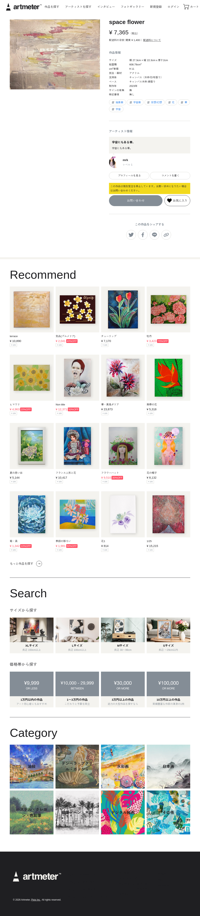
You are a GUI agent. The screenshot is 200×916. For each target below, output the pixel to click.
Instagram (162, 873)
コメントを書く (170, 175)
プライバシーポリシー (132, 878)
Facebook (162, 885)
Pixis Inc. (36, 899)
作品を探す (52, 6)
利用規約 (124, 873)
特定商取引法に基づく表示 (134, 883)
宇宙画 (135, 102)
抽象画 (117, 102)
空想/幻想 (154, 102)
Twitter (160, 879)
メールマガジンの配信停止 (134, 889)
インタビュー (106, 6)
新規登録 (156, 6)
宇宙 (116, 109)
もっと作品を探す (26, 564)
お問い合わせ (136, 200)
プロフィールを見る (129, 175)
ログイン (173, 6)
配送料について (152, 40)
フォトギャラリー (132, 6)
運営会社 (124, 894)
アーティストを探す (78, 6)
